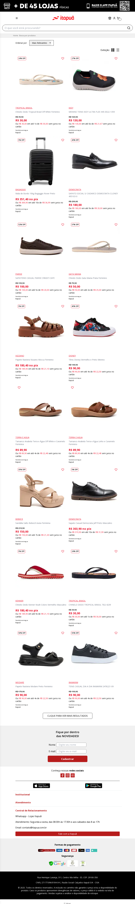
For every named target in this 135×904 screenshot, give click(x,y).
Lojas (109, 18)
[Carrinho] (118, 18)
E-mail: (52, 751)
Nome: (52, 744)
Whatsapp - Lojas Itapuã (28, 816)
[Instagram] (68, 775)
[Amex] (88, 850)
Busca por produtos (27, 35)
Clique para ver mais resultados (67, 715)
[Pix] (94, 850)
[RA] (82, 863)
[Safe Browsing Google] (57, 863)
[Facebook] (62, 775)
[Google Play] (93, 785)
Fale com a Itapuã (67, 833)
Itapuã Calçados (63, 18)
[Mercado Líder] (72, 863)
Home (15, 35)
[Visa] (59, 850)
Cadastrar (67, 759)
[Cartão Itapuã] (46, 850)
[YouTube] (73, 775)
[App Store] (41, 785)
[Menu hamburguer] (16, 18)
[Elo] (81, 850)
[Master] (67, 850)
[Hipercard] (74, 850)
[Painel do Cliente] (114, 18)
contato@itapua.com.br (34, 827)
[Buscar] (128, 28)
